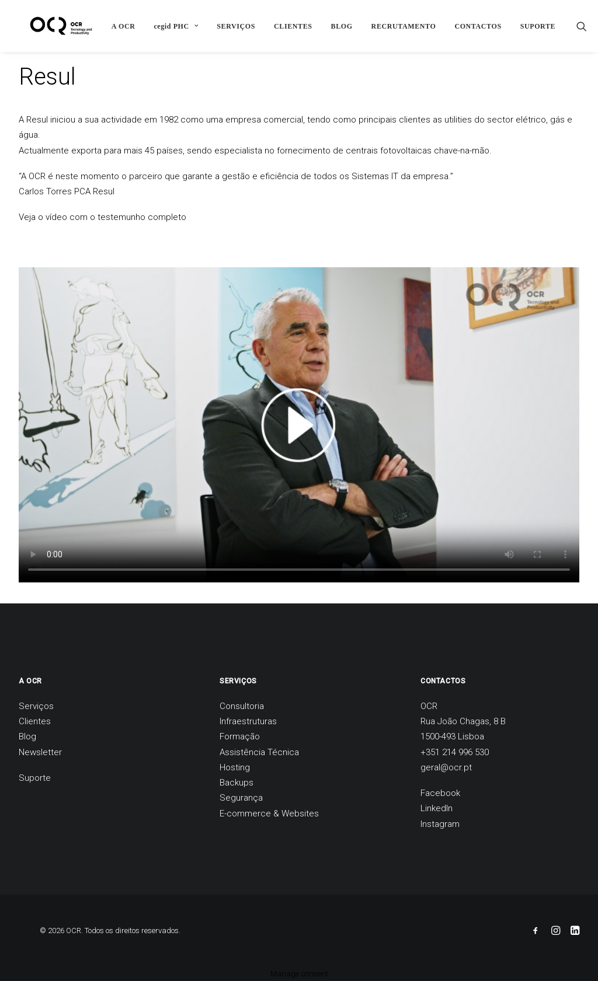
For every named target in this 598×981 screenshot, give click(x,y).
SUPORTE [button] (530, 26)
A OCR (116, 26)
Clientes (35, 721)
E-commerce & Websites (269, 813)
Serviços (36, 706)
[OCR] (50, 26)
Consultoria (242, 706)
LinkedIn (436, 808)
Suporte (35, 778)
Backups (236, 782)
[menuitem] (116, 26)
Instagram (440, 824)
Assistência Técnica (259, 752)
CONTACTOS (470, 26)
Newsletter (40, 752)
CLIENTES (285, 26)
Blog (27, 736)
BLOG (334, 26)
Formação (240, 736)
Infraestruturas (248, 721)
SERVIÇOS (228, 26)
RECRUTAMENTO (395, 26)
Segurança (241, 798)
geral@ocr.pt (446, 767)
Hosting (235, 767)
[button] (574, 26)
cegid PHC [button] (168, 26)
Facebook (440, 793)
